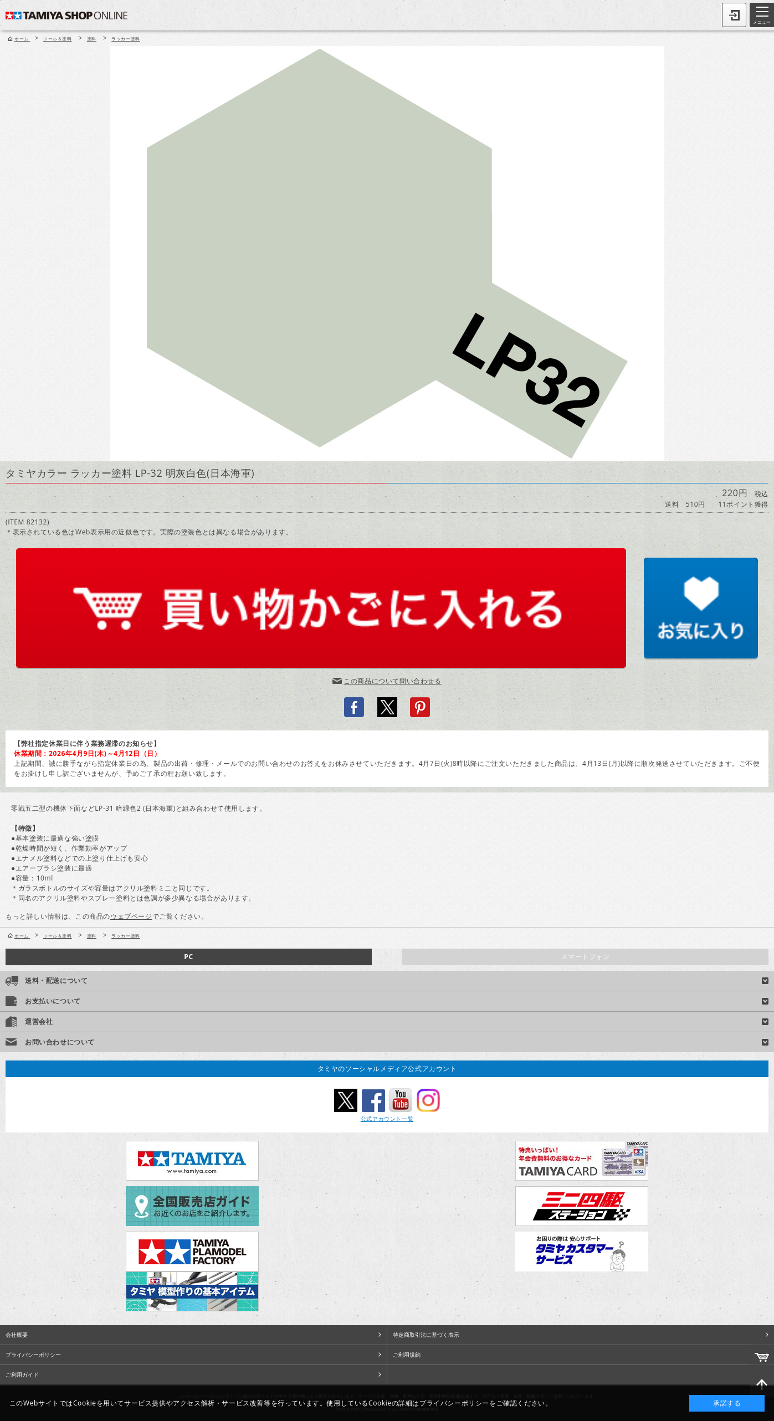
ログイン (734, 15)
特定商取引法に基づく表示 (426, 1334)
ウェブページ (131, 916)
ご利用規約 (407, 1354)
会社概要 (17, 1334)
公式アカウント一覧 (387, 1119)
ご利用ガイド (22, 1374)
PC (188, 956)
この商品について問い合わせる (392, 681)
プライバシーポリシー (33, 1354)
